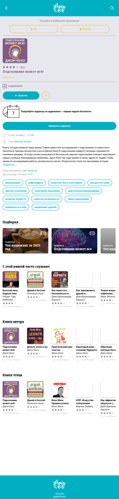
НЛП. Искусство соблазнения (85, 402)
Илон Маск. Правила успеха (60, 402)
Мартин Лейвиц (84, 406)
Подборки (10, 222)
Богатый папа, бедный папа (10, 292)
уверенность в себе (15, 207)
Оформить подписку (59, 126)
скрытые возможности (46, 199)
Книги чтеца (12, 375)
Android (85, 29)
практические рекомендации (83, 191)
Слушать (21, 95)
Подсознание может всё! (10, 348)
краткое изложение (16, 191)
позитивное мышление (47, 191)
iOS (34, 29)
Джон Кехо (8, 353)
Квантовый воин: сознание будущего (86, 348)
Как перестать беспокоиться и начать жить (60, 292)
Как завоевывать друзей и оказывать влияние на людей (86, 292)
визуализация (12, 182)
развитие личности (15, 199)
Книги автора (13, 322)
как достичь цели (99, 182)
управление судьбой (45, 207)
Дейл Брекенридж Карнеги (61, 298)
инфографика (35, 182)
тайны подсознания (78, 199)
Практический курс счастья (62, 348)
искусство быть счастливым (66, 182)
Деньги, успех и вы (37, 347)
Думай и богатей (36, 290)
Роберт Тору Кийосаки (9, 298)
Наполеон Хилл (35, 293)
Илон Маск (57, 406)
